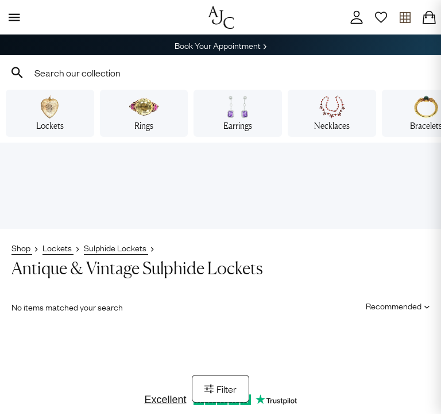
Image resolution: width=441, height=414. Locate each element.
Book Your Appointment (220, 45)
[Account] (357, 17)
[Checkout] (429, 17)
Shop (21, 247)
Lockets (58, 247)
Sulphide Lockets (116, 247)
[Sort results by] (393, 306)
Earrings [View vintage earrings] (238, 113)
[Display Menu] (12, 17)
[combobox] (220, 72)
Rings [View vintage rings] (144, 113)
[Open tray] (405, 17)
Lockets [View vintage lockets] (49, 113)
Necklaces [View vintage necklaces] (332, 113)
